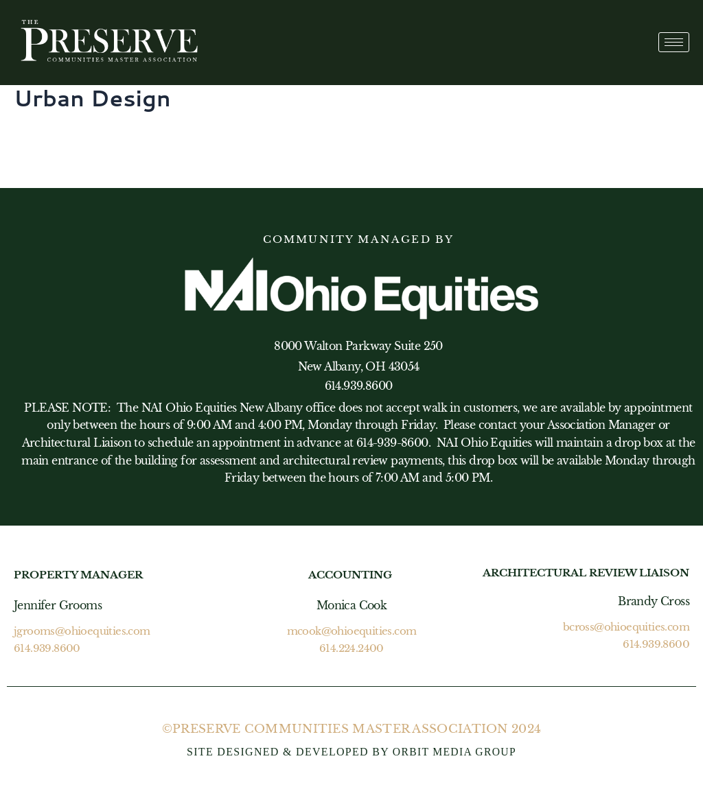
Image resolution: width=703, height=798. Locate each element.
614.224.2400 (351, 648)
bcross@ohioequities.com (626, 627)
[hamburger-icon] (673, 42)
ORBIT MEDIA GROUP (454, 752)
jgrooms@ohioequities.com (82, 631)
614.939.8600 (47, 648)
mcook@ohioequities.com (352, 631)
